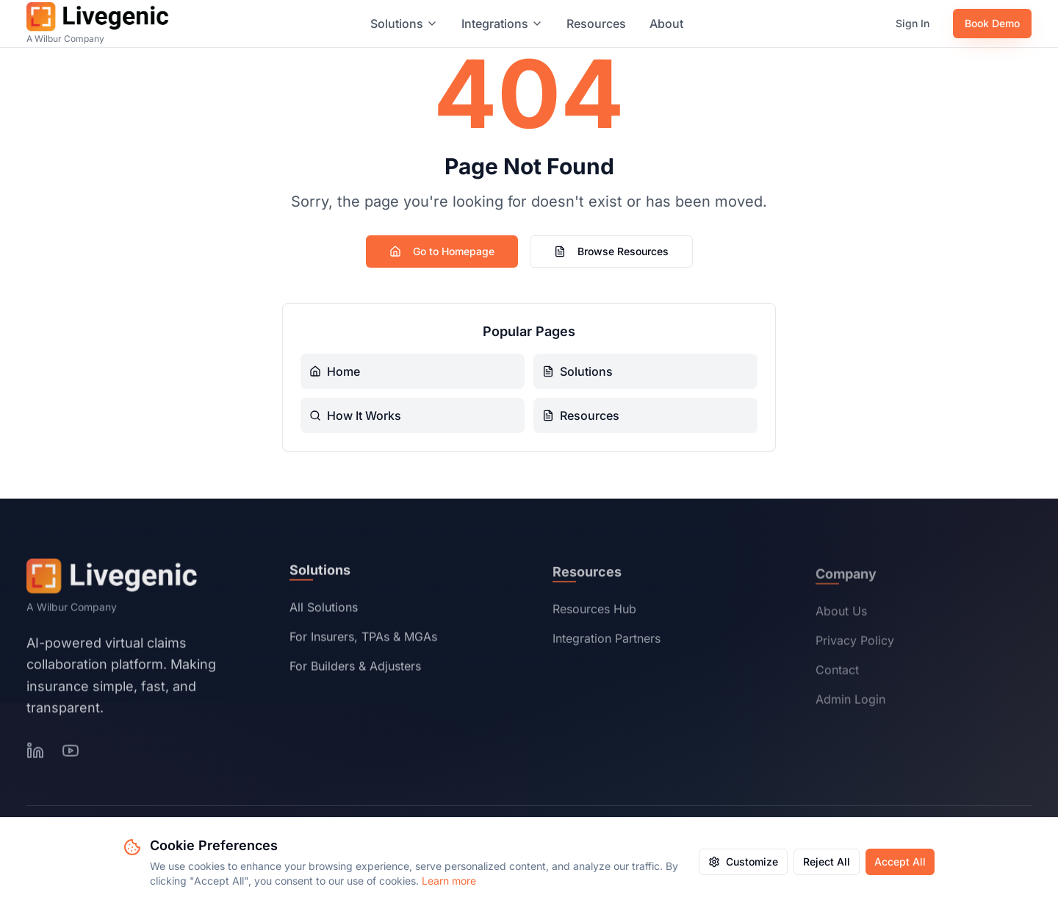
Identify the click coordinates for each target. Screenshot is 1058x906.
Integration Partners (607, 641)
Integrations (502, 23)
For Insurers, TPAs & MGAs (363, 639)
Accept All (900, 861)
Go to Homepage (441, 251)
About (666, 23)
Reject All (826, 861)
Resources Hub (594, 611)
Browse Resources (611, 251)
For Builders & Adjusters (355, 668)
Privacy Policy (855, 644)
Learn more (449, 880)
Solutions (404, 23)
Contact (837, 673)
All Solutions (323, 609)
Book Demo (992, 23)
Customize (743, 861)
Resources (596, 23)
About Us (841, 614)
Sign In (912, 23)
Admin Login (850, 703)
